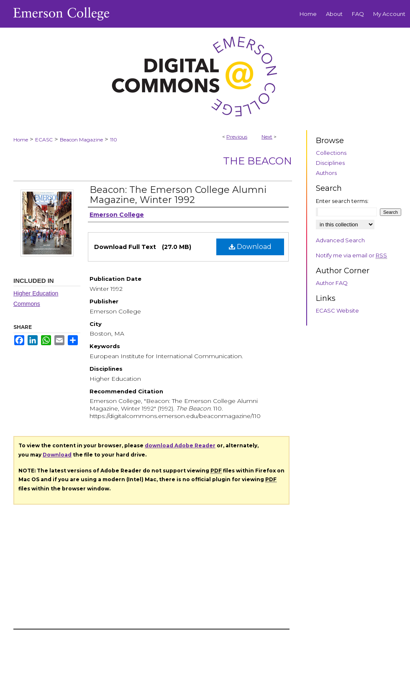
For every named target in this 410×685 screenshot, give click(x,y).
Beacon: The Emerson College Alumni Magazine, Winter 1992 (178, 194)
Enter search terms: (342, 201)
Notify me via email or (351, 255)
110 (113, 139)
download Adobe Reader (180, 445)
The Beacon (257, 161)
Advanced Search (340, 240)
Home (20, 139)
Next (266, 136)
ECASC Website (337, 310)
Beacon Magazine (81, 139)
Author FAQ (332, 283)
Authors (326, 172)
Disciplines (330, 162)
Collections (331, 152)
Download (250, 247)
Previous (236, 136)
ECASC (44, 139)
